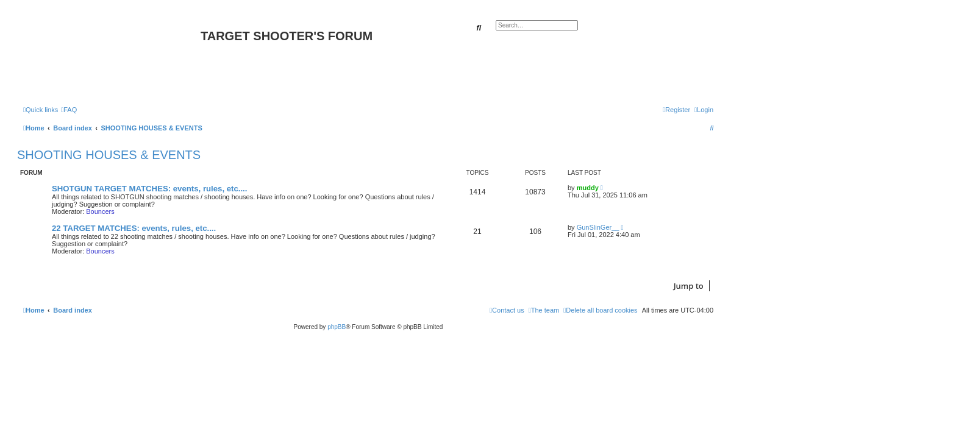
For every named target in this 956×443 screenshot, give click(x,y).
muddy (588, 187)
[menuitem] (69, 109)
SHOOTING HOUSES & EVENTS (109, 154)
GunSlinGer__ (598, 227)
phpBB (336, 327)
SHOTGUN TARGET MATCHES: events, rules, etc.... (149, 188)
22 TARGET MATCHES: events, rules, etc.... (134, 228)
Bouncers (100, 211)
